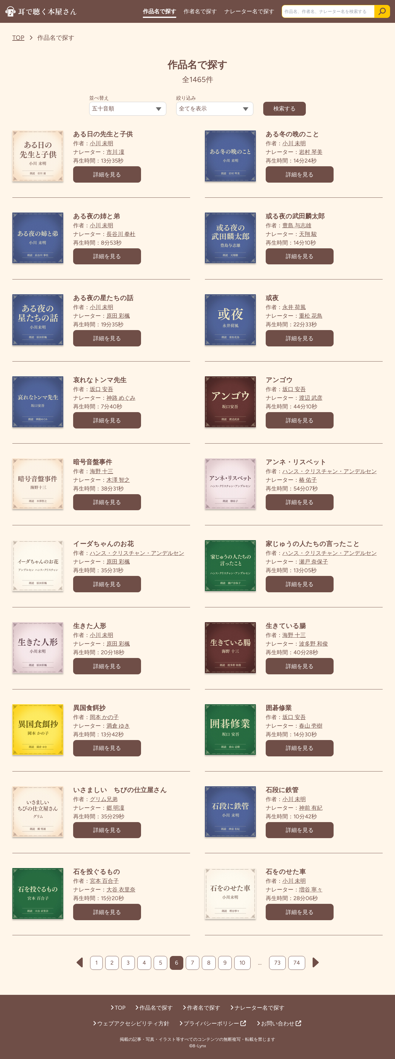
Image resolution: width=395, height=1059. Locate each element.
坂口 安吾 (103, 390)
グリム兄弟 (105, 802)
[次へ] (316, 967)
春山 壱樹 (312, 728)
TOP (18, 38)
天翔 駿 (309, 234)
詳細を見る (109, 174)
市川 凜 (117, 152)
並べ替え (99, 98)
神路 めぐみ (122, 399)
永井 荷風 (295, 308)
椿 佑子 (309, 481)
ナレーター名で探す (249, 11)
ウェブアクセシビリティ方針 (131, 1023)
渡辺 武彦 (312, 399)
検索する (284, 108)
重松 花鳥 (312, 316)
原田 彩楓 (119, 316)
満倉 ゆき (119, 728)
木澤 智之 (119, 481)
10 (242, 967)
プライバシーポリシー (212, 1023)
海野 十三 (103, 473)
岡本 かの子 (105, 720)
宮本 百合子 (105, 884)
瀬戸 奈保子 (315, 564)
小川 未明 (103, 143)
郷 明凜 (117, 811)
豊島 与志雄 (298, 225)
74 (296, 967)
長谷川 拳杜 (122, 234)
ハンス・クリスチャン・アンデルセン (331, 473)
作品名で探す (159, 11)
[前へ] (80, 967)
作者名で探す (199, 11)
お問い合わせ (279, 1023)
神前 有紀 (312, 811)
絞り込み (186, 98)
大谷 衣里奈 (122, 893)
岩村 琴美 (312, 152)
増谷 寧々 (312, 893)
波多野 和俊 (315, 646)
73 (277, 967)
